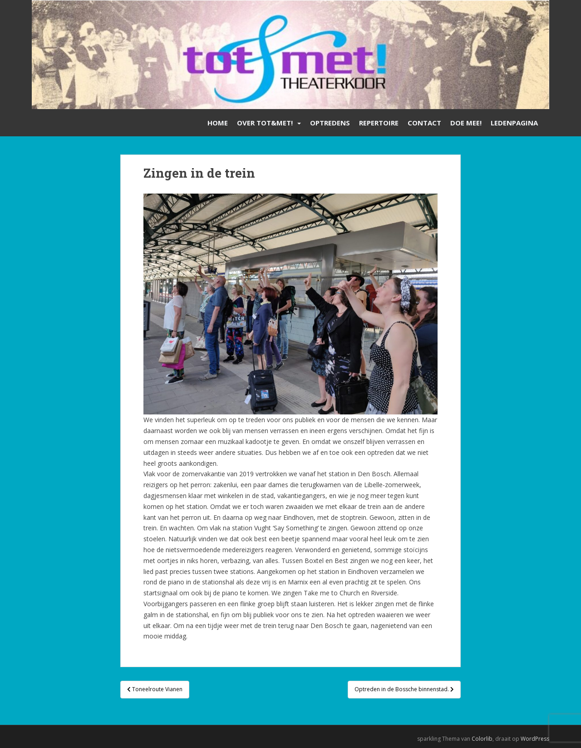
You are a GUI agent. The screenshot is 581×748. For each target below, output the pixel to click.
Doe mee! (466, 122)
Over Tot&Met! (265, 122)
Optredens (330, 122)
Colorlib (482, 739)
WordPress (535, 739)
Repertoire (379, 122)
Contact (424, 122)
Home (217, 122)
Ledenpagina (514, 122)
